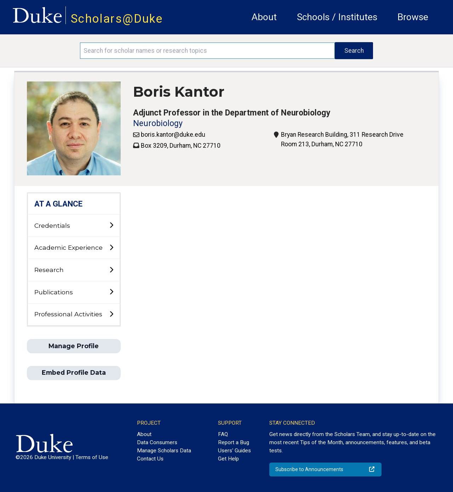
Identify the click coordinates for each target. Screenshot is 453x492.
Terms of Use (91, 457)
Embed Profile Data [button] (74, 372)
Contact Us (150, 459)
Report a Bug (233, 442)
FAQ (223, 434)
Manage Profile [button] (73, 346)
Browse (412, 17)
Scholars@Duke (117, 19)
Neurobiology (158, 123)
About (264, 17)
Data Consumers (157, 442)
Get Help (228, 459)
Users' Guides (234, 450)
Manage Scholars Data (164, 450)
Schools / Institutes (337, 17)
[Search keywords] (207, 51)
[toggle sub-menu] (111, 225)
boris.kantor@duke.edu (173, 134)
